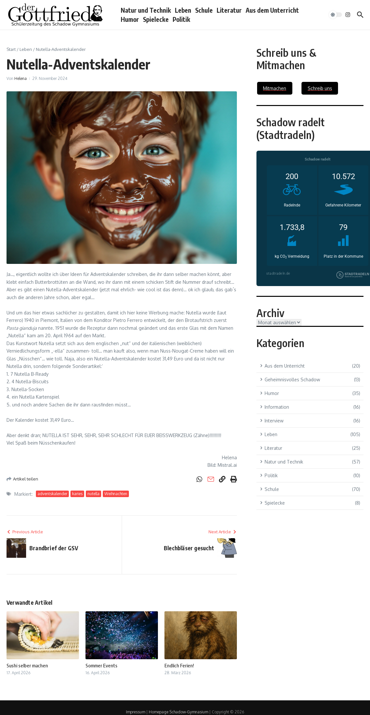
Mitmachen (274, 88)
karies (77, 493)
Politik (181, 19)
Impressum (135, 711)
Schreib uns (320, 88)
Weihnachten (115, 493)
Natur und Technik (146, 10)
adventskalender (52, 493)
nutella (93, 493)
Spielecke (156, 19)
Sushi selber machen (27, 665)
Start (11, 49)
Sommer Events (101, 665)
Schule (204, 10)
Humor (130, 19)
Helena (20, 78)
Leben (183, 10)
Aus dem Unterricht (272, 10)
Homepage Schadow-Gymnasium (178, 711)
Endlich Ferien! (179, 665)
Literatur (229, 10)
